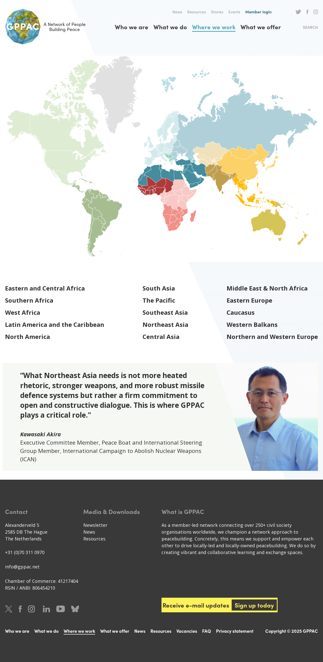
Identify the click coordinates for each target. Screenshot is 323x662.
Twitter (298, 12)
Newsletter (95, 525)
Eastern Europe (249, 300)
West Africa (22, 312)
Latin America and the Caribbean (54, 324)
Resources (196, 12)
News (177, 12)
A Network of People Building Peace (45, 26)
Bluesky (75, 609)
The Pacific (159, 300)
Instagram (315, 12)
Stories (217, 12)
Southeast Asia (165, 312)
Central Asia (161, 336)
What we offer (260, 26)
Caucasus (241, 312)
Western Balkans (252, 324)
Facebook (307, 12)
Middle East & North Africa (267, 288)
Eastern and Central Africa (45, 288)
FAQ (206, 631)
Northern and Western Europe (272, 336)
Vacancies (186, 631)
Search (310, 27)
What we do (170, 26)
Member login (258, 12)
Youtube (60, 609)
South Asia (159, 288)
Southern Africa (29, 300)
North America (27, 336)
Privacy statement (234, 631)
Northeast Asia (165, 324)
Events (234, 12)
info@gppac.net (22, 567)
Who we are (131, 26)
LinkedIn (46, 609)
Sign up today (254, 605)
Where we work (213, 26)
